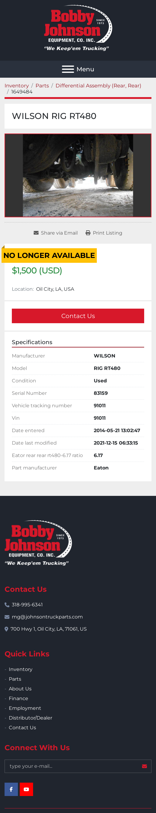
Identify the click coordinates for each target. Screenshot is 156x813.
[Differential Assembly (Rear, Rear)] (98, 86)
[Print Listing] (104, 233)
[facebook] (11, 789)
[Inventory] (17, 86)
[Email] (78, 766)
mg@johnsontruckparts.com (47, 617)
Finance (18, 698)
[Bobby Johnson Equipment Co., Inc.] (38, 542)
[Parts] (42, 86)
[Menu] (68, 69)
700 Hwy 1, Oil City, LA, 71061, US (49, 629)
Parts (15, 679)
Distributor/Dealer (30, 718)
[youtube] (26, 789)
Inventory (20, 669)
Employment (25, 708)
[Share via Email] (56, 233)
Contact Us (78, 316)
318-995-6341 (27, 605)
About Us (20, 689)
